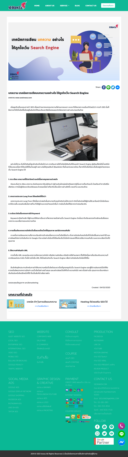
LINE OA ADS (13, 407)
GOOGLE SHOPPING (16, 395)
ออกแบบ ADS (42, 398)
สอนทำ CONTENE (72, 362)
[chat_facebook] (121, 442)
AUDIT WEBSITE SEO (16, 336)
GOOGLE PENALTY (15, 364)
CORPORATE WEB (44, 336)
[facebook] (97, 426)
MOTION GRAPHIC (101, 352)
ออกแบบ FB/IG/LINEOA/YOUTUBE (47, 393)
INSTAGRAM (98, 340)
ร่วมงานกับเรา (108, 5)
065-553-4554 (104, 406)
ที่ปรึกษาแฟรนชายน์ (72, 344)
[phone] (121, 425)
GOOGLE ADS (13, 387)
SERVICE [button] (64, 5)
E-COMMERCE (42, 344)
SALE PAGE (41, 340)
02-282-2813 (103, 402)
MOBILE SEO (13, 356)
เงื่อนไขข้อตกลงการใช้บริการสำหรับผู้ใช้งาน (80, 453)
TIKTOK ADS (13, 411)
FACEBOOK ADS (14, 399)
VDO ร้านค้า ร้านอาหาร (102, 372)
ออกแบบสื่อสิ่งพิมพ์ (44, 406)
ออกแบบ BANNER (44, 387)
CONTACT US (90, 5)
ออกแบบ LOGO (42, 402)
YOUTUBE (98, 348)
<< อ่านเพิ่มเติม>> (42, 306)
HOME (37, 5)
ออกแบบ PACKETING (45, 410)
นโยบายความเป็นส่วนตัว (103, 413)
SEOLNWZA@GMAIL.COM (109, 398)
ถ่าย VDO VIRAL (100, 360)
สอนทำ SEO (69, 358)
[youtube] (111, 433)
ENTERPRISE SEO (15, 344)
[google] (104, 440)
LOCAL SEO (13, 340)
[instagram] (97, 433)
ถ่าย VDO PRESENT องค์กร (104, 364)
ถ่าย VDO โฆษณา (100, 356)
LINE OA (97, 344)
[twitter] (104, 433)
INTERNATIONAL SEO (16, 348)
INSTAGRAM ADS (15, 403)
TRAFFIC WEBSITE (15, 368)
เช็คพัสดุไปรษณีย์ (43, 348)
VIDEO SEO (12, 352)
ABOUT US (49, 5)
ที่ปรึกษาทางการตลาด (73, 340)
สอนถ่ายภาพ (70, 366)
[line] (111, 426)
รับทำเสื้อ (40, 362)
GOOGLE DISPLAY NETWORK (19, 391)
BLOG (77, 5)
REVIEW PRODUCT (101, 368)
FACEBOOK (98, 336)
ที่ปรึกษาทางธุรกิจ (72, 336)
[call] (104, 426)
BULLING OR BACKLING (17, 360)
